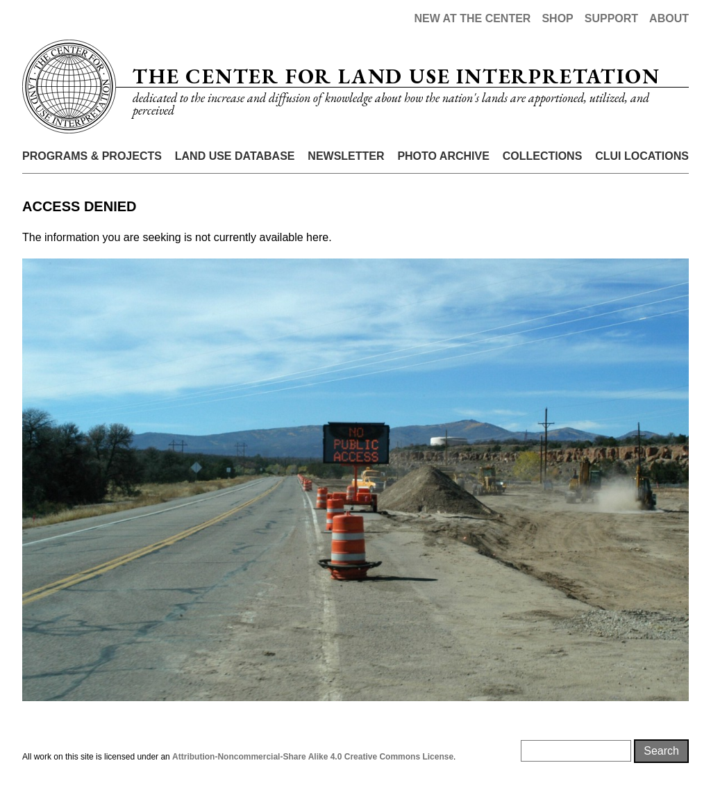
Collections (543, 156)
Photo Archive (443, 156)
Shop (557, 18)
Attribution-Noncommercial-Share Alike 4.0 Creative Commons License (312, 757)
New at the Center (472, 18)
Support (611, 18)
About (669, 18)
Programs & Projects (92, 156)
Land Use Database (235, 156)
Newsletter (346, 156)
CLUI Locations (642, 156)
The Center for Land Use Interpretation (396, 76)
